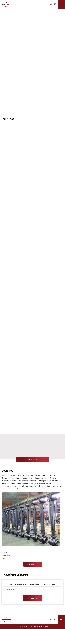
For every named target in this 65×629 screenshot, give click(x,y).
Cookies (30, 626)
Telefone (55, 4)
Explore (31, 459)
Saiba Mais (30, 564)
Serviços (6, 552)
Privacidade (37, 626)
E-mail (51, 619)
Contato (51, 4)
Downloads (7, 555)
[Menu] (61, 4)
